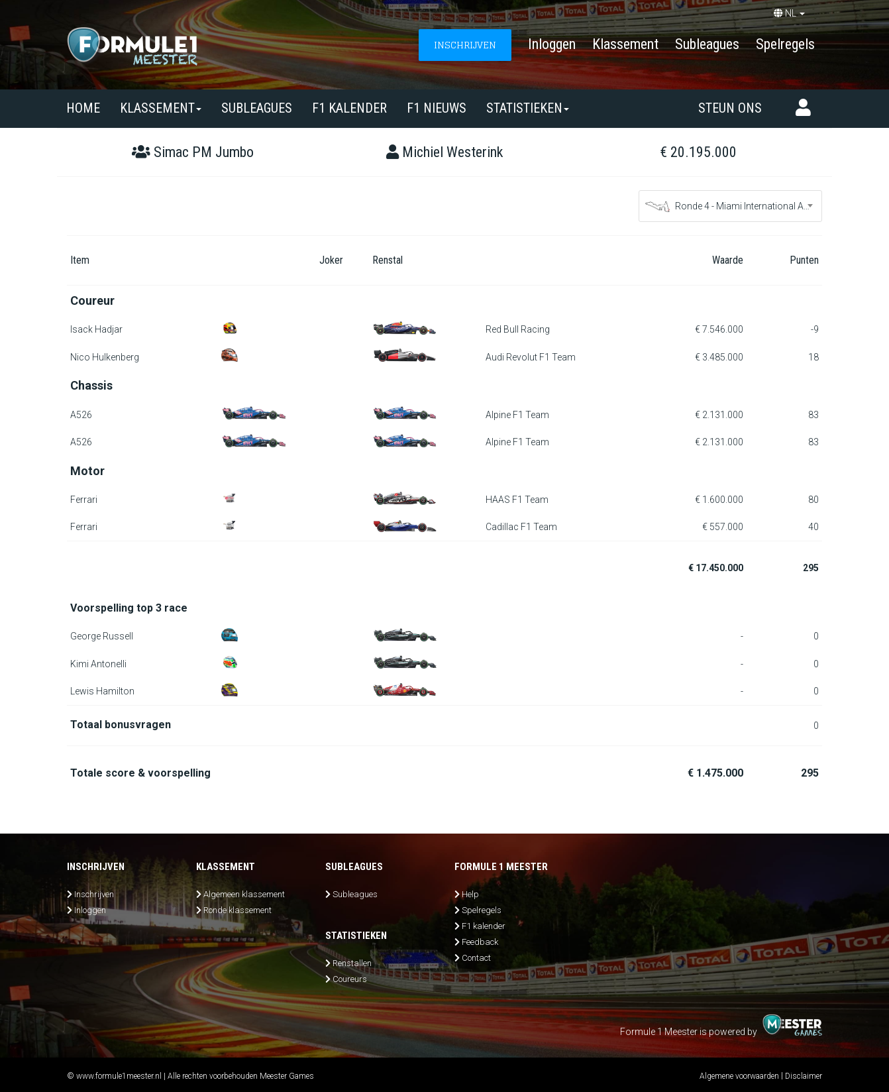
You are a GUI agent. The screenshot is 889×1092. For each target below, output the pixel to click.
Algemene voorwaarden (739, 1076)
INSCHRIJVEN (465, 44)
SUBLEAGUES (256, 108)
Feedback (480, 942)
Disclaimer (803, 1076)
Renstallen (352, 963)
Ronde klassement (237, 910)
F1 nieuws (436, 108)
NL (789, 13)
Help (470, 894)
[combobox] (731, 206)
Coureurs (350, 979)
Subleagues (707, 44)
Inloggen (552, 44)
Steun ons (730, 108)
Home (83, 108)
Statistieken (527, 108)
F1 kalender (349, 108)
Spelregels (785, 44)
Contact (476, 958)
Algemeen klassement (244, 894)
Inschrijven (94, 894)
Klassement (625, 44)
